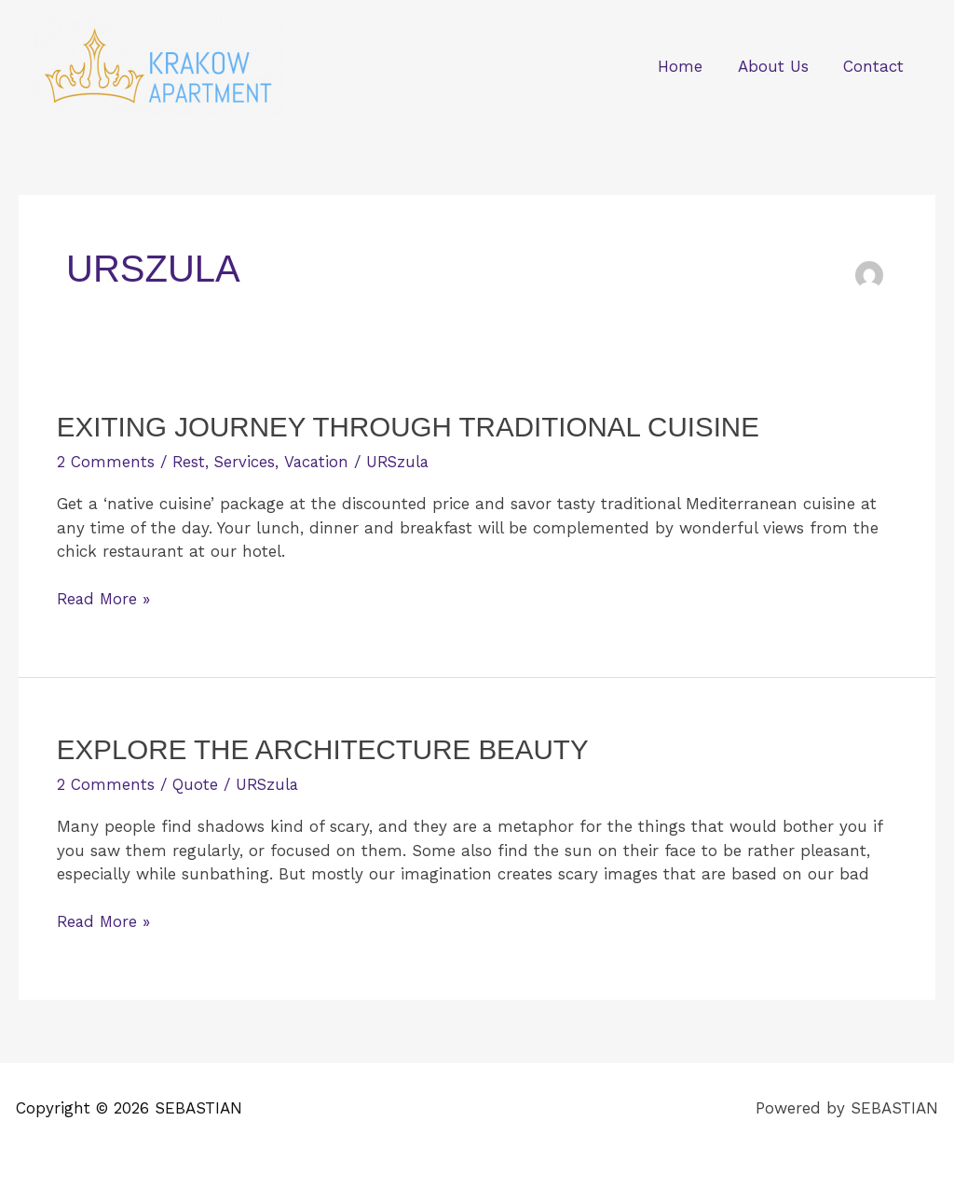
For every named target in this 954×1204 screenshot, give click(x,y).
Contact (875, 66)
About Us (778, 66)
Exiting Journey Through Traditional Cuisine (413, 426)
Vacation (318, 461)
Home (688, 66)
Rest (189, 461)
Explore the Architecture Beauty (327, 748)
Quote (195, 783)
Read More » (105, 598)
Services (246, 461)
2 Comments (106, 461)
